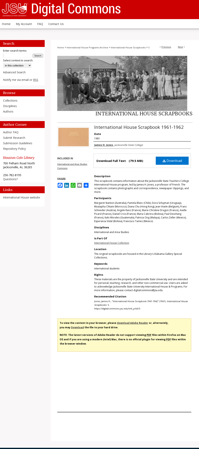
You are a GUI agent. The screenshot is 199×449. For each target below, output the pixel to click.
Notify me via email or (20, 80)
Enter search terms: (15, 50)
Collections (10, 100)
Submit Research (14, 138)
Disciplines (10, 106)
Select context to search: (18, 60)
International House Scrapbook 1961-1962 (139, 127)
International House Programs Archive (87, 47)
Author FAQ (10, 132)
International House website (21, 197)
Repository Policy (14, 149)
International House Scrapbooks (128, 47)
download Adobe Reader (132, 323)
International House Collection (111, 243)
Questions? (10, 179)
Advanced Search (14, 72)
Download (172, 160)
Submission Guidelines (17, 143)
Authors (8, 111)
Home (60, 47)
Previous (166, 46)
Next (180, 46)
